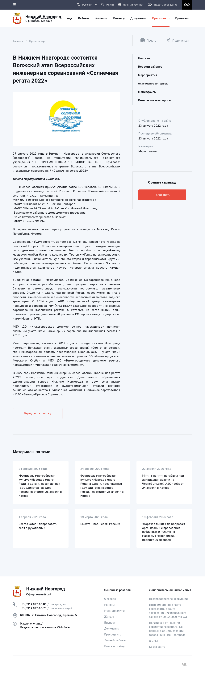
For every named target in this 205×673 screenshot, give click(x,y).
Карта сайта (157, 647)
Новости (144, 58)
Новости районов (150, 67)
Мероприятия (147, 75)
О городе (110, 599)
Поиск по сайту (114, 646)
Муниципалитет (114, 611)
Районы (109, 605)
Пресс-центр (37, 41)
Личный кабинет (115, 640)
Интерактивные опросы (154, 100)
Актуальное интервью (153, 83)
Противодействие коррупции (168, 599)
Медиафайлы (147, 92)
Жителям (110, 617)
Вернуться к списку (37, 413)
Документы (111, 628)
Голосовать (162, 195)
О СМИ (153, 641)
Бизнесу (109, 623)
